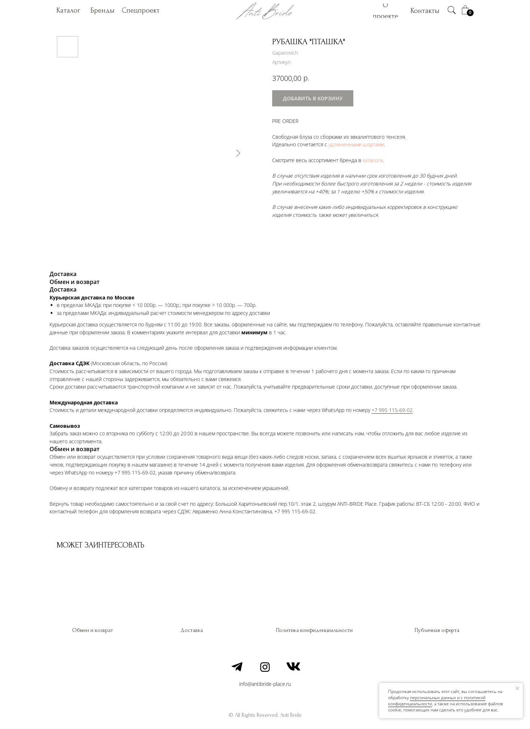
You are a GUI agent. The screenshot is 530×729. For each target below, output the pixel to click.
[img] (451, 10)
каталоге (373, 160)
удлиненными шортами (356, 144)
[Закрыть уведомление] (517, 688)
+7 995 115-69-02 (392, 410)
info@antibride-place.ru (265, 683)
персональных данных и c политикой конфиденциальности (436, 700)
